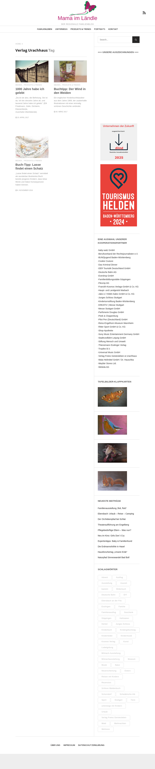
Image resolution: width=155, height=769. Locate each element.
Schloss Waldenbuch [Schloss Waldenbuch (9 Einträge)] (111, 703)
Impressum (69, 760)
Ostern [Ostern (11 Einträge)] (128, 686)
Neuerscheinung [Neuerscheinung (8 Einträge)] (109, 686)
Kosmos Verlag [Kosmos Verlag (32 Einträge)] (108, 657)
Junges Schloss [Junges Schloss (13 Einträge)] (123, 639)
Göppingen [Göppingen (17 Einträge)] (106, 633)
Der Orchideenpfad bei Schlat (112, 534)
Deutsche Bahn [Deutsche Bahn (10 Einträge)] (108, 610)
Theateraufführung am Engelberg (113, 539)
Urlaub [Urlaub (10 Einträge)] (105, 727)
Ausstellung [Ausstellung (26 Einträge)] (107, 598)
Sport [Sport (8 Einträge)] (104, 715)
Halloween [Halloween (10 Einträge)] (124, 633)
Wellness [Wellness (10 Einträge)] (106, 744)
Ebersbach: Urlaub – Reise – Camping (116, 529)
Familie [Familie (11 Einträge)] (122, 622)
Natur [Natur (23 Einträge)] (117, 680)
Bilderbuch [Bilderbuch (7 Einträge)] (121, 604)
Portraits (99, 44)
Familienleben (44, 44)
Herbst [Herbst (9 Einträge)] (105, 639)
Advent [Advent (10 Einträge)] (105, 592)
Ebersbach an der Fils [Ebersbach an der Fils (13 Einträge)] (112, 616)
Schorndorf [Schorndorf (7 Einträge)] (107, 709)
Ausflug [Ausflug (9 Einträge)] (119, 592)
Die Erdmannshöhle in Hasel (111, 561)
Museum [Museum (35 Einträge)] (131, 674)
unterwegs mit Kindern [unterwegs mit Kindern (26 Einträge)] (112, 721)
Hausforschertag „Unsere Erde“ (112, 567)
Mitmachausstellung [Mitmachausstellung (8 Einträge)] (111, 674)
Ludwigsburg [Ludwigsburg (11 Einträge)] (107, 663)
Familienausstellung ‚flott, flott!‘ (112, 523)
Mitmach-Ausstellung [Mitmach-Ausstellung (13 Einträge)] (111, 668)
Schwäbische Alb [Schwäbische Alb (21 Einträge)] (127, 709)
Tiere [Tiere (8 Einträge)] (133, 715)
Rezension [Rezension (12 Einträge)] (106, 698)
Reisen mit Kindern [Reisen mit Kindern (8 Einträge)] (110, 692)
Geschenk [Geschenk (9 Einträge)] (128, 627)
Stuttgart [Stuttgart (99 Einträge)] (118, 715)
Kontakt (113, 44)
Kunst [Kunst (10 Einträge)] (126, 657)
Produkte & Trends (81, 44)
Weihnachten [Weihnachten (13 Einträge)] (120, 738)
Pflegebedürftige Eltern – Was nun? (114, 545)
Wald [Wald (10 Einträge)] (104, 738)
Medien (18, 100)
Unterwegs (61, 44)
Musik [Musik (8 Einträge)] (104, 680)
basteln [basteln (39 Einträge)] (105, 604)
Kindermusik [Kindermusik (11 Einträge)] (126, 651)
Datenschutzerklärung (91, 760)
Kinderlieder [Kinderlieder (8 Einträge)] (107, 651)
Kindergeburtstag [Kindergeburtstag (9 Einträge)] (128, 645)
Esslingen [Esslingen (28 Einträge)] (106, 622)
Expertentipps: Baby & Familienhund (115, 556)
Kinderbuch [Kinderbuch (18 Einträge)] (107, 645)
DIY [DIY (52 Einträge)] (125, 610)
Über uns (55, 760)
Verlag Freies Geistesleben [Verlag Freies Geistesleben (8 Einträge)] (114, 733)
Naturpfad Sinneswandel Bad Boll (113, 572)
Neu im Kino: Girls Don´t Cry (111, 550)
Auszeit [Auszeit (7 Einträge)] (123, 598)
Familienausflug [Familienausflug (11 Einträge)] (109, 627)
